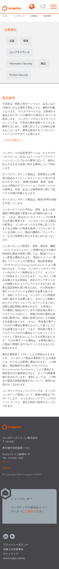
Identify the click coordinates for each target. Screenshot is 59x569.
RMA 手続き (12, 140)
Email (5, 461)
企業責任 (34, 16)
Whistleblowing (14, 558)
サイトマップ (10, 553)
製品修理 (47, 16)
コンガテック (19, 16)
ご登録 (29, 511)
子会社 (6, 468)
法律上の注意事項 (13, 549)
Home (5, 16)
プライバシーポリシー (15, 544)
